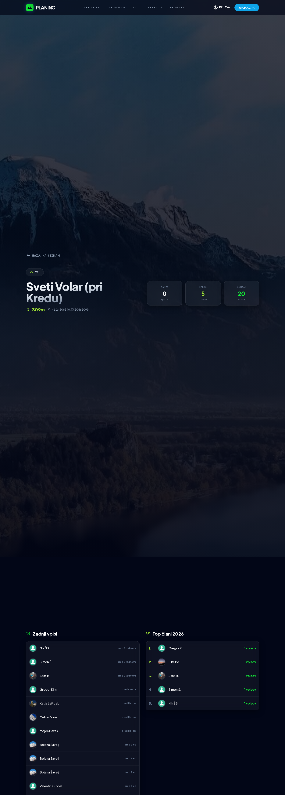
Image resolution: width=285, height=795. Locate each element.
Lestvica (155, 7)
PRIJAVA (221, 7)
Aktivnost (92, 7)
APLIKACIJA (247, 7)
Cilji (137, 7)
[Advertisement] (142, 595)
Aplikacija (117, 7)
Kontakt (177, 7)
